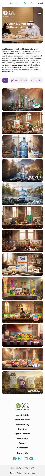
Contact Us (22, 447)
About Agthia (22, 415)
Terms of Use (29, 473)
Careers (22, 443)
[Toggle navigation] (40, 13)
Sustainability (22, 424)
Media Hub (22, 438)
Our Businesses (22, 419)
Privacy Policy (15, 473)
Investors (22, 429)
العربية (40, 3)
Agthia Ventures (22, 433)
